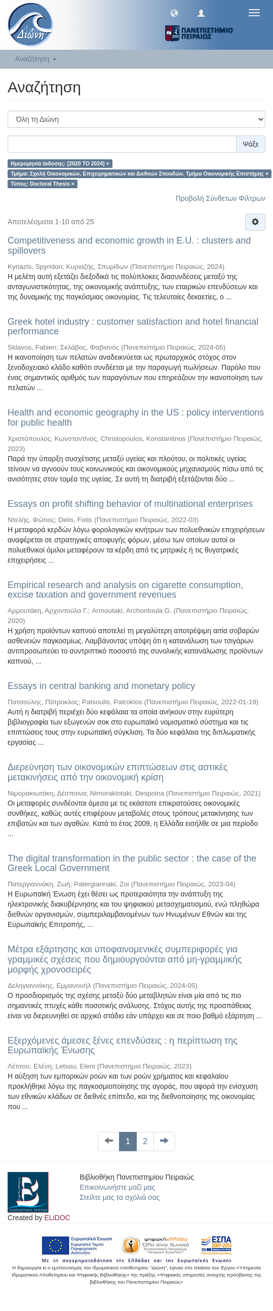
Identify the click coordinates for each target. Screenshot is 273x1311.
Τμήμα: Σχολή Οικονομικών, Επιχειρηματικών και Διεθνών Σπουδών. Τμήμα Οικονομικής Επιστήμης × (139, 173)
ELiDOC (57, 1218)
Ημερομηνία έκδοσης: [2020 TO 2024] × (60, 163)
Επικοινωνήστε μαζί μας (117, 1187)
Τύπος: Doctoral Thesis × (42, 184)
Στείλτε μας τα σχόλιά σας (120, 1197)
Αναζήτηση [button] (36, 59)
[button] (174, 12)
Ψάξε (251, 144)
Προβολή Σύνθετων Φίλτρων (220, 198)
